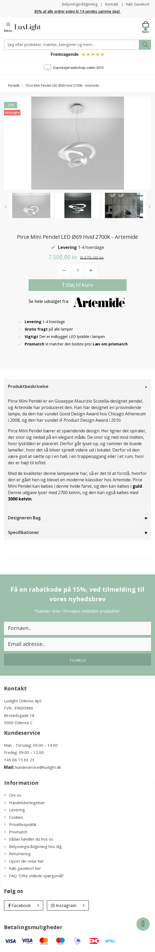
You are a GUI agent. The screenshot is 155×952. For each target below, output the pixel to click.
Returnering (17, 854)
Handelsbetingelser (24, 802)
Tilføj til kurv (77, 285)
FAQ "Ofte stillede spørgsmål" (34, 876)
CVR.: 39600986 (18, 708)
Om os (12, 795)
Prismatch (15, 832)
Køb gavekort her (22, 868)
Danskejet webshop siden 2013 (78, 67)
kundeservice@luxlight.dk (38, 767)
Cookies (13, 817)
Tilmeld (77, 660)
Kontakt (111, 4)
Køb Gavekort (137, 4)
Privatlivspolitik (20, 824)
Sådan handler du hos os (28, 839)
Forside (14, 85)
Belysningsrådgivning (79, 4)
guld (137, 486)
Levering (14, 810)
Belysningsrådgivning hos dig (33, 846)
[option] (31, 205)
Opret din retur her (24, 861)
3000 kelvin (20, 499)
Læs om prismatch (110, 344)
